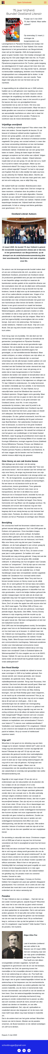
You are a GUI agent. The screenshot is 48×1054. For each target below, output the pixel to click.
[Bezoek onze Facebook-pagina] (19, 1050)
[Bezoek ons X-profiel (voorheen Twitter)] (24, 1050)
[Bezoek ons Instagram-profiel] (29, 1050)
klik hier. (19, 208)
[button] (45, 2)
